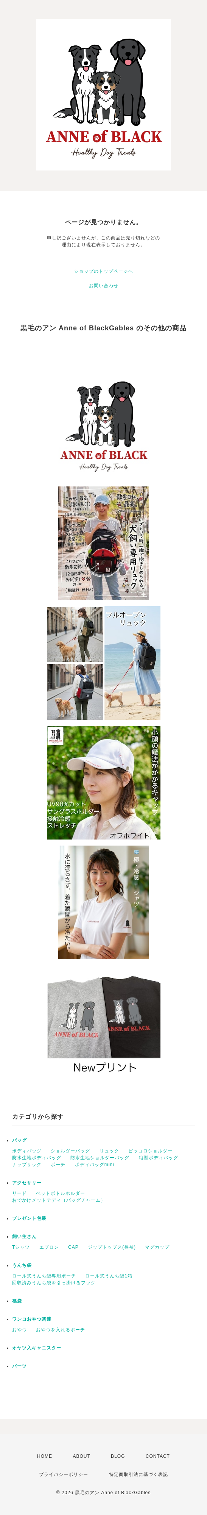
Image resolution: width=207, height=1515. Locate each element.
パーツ (19, 1366)
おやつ (19, 1329)
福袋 (17, 1301)
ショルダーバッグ (70, 1151)
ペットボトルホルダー (60, 1193)
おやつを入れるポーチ (60, 1329)
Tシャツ (21, 1247)
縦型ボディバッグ (158, 1157)
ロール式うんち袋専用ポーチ (44, 1276)
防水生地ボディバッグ (36, 1157)
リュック (109, 1151)
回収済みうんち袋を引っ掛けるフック (54, 1282)
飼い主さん (24, 1236)
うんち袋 (22, 1265)
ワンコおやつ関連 (31, 1319)
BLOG (118, 1456)
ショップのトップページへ (103, 271)
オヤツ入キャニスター (36, 1348)
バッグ (19, 1140)
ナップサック (27, 1164)
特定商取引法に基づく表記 (138, 1474)
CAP (73, 1247)
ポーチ (58, 1164)
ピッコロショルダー (150, 1151)
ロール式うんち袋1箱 (108, 1276)
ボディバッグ (27, 1151)
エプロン (49, 1247)
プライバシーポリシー (63, 1474)
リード (19, 1193)
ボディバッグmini (94, 1164)
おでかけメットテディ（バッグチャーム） (59, 1200)
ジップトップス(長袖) (112, 1247)
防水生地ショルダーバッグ (99, 1157)
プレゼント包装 (29, 1218)
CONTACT (158, 1456)
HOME (44, 1456)
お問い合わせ (103, 285)
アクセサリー (27, 1182)
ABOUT (81, 1456)
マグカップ (157, 1247)
